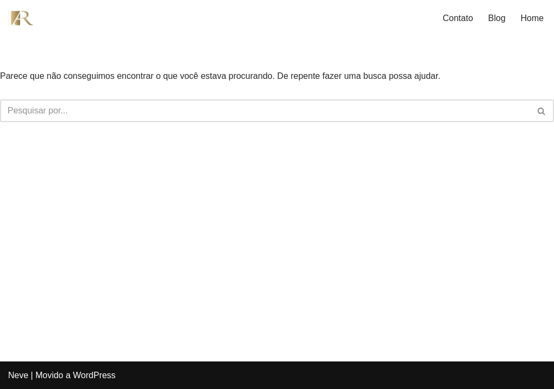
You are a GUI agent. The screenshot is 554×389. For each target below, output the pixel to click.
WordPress (94, 375)
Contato (458, 18)
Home (532, 18)
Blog (496, 18)
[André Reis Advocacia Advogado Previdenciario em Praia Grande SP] (24, 18)
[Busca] (265, 110)
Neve (18, 375)
